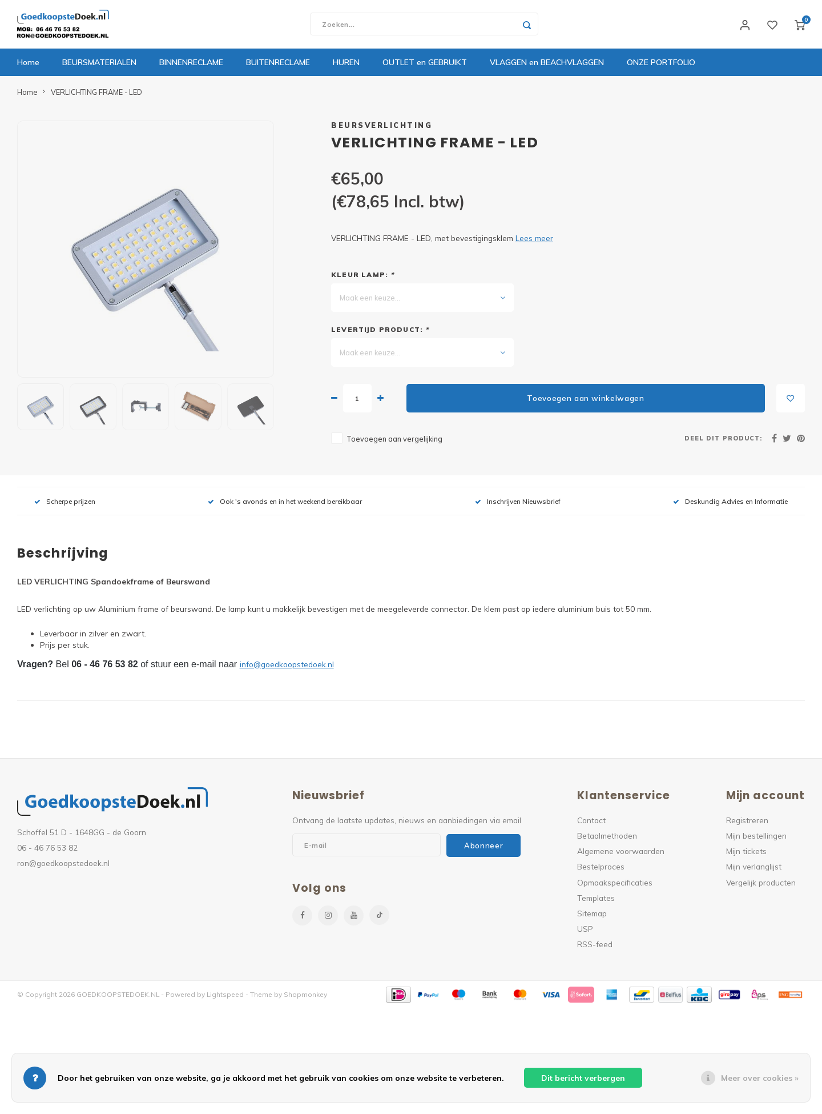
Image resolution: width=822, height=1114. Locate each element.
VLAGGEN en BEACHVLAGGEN (547, 66)
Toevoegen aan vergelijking (394, 442)
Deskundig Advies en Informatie (730, 504)
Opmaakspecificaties (614, 885)
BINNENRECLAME (191, 66)
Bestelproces (600, 870)
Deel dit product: (723, 441)
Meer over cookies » (760, 1078)
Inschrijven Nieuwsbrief (518, 504)
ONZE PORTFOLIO (661, 66)
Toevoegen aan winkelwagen (585, 401)
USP (585, 931)
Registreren (747, 823)
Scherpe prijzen (64, 504)
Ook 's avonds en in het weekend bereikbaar (285, 504)
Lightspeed (225, 997)
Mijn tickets (746, 854)
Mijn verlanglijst (753, 870)
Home (28, 66)
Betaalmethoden (607, 838)
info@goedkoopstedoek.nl (287, 667)
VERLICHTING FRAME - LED (96, 94)
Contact (591, 823)
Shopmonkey (305, 997)
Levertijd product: (380, 332)
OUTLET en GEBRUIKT (424, 66)
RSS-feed (595, 947)
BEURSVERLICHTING (381, 128)
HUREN (346, 66)
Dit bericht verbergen (583, 1078)
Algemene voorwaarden (620, 854)
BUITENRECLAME (278, 66)
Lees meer (534, 241)
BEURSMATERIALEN (99, 66)
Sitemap (592, 916)
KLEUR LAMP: (362, 278)
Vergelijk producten (761, 885)
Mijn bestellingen (756, 838)
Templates (596, 900)
